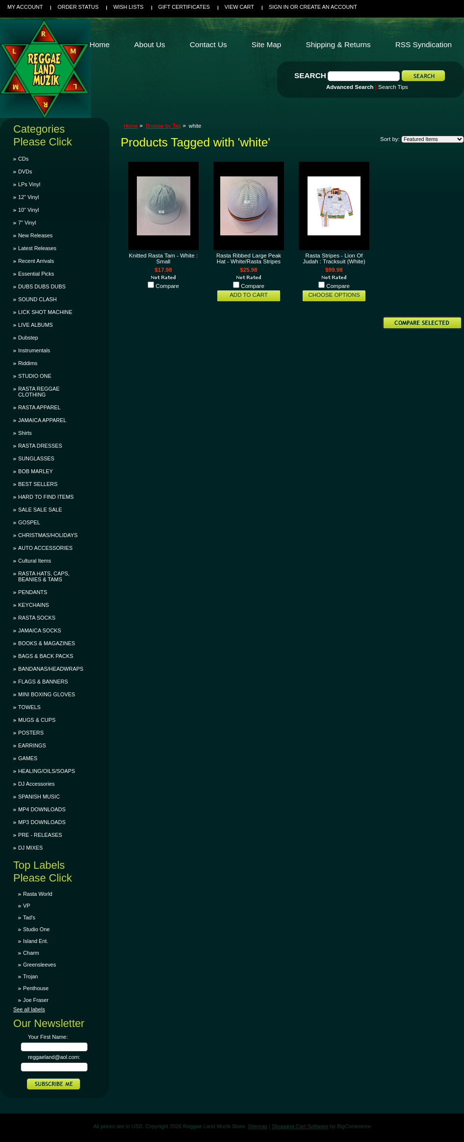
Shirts (25, 433)
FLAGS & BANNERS (43, 682)
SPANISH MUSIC (39, 796)
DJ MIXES (30, 848)
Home (131, 126)
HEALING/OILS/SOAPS (46, 771)
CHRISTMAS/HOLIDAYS (47, 535)
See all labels (29, 1009)
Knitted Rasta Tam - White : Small (163, 258)
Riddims (27, 363)
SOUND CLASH (37, 299)
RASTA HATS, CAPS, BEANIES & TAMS (44, 576)
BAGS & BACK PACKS (45, 656)
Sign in (278, 7)
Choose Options (334, 295)
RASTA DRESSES (40, 446)
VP (26, 906)
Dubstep (28, 338)
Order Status (78, 7)
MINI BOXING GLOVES (46, 694)
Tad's (29, 917)
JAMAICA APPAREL (42, 420)
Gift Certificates (184, 7)
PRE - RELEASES (40, 835)
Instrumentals (34, 350)
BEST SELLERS (37, 484)
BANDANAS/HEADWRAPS (50, 669)
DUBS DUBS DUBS (42, 286)
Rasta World (37, 894)
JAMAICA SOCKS (39, 630)
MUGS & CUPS (36, 720)
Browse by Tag (163, 126)
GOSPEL (29, 522)
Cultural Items (34, 561)
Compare (167, 286)
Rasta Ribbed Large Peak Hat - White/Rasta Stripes (248, 258)
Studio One (36, 929)
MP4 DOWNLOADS (42, 809)
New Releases (35, 235)
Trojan (30, 976)
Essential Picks (36, 274)
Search (310, 75)
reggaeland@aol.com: (54, 1057)
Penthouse (36, 988)
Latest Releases (37, 248)
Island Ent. (35, 941)
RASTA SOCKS (36, 618)
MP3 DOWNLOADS (42, 822)
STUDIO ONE (35, 376)
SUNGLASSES (36, 458)
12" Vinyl (28, 197)
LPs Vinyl (29, 184)
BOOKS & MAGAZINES (46, 643)
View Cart (239, 7)
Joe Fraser (36, 1000)
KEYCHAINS (33, 605)
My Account (25, 7)
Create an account (328, 7)
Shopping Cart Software (300, 1126)
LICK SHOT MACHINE (45, 312)
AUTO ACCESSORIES (45, 548)
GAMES (27, 758)
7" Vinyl (27, 223)
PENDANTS (32, 592)
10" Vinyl (28, 210)
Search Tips (393, 87)
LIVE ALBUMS (35, 325)
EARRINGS (32, 745)
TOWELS (29, 707)
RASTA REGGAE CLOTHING (38, 392)
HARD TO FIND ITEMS (46, 497)
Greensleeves (39, 965)
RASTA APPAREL (39, 407)
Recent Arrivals (36, 261)
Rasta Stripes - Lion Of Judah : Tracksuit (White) (334, 258)
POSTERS (31, 733)
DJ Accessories (36, 784)
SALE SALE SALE (40, 510)
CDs (23, 159)
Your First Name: (48, 1037)
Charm (31, 953)
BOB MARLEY (35, 471)
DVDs (25, 171)
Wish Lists (128, 7)
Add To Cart (249, 295)
